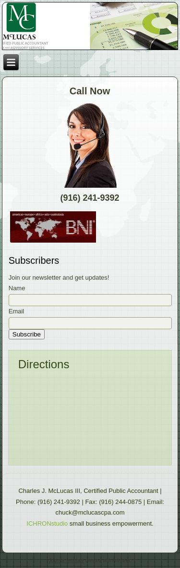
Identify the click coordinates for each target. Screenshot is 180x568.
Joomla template (66, 560)
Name (17, 288)
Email (16, 311)
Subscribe (26, 334)
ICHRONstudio (47, 523)
